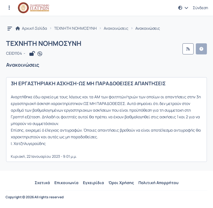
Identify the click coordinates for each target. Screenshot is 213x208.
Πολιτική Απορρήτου (158, 182)
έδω (36, 96)
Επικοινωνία (66, 182)
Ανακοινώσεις (116, 28)
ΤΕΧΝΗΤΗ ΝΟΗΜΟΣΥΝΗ (75, 28)
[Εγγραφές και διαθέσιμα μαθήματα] (9, 8)
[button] (183, 8)
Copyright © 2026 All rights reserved (35, 197)
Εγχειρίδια (93, 182)
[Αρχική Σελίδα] (33, 7)
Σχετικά (42, 182)
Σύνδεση (200, 8)
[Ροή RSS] (188, 48)
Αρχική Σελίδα (31, 28)
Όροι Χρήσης (121, 182)
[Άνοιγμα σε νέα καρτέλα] (39, 53)
